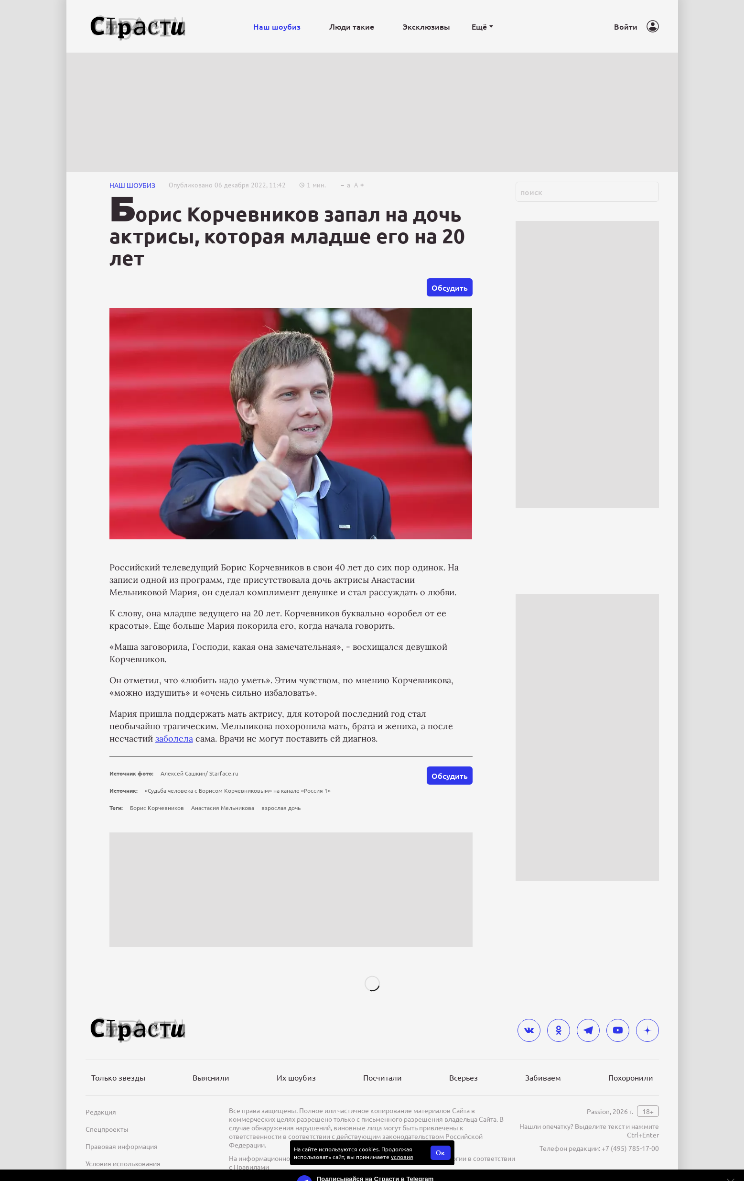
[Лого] (138, 26)
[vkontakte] (529, 1030)
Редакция (101, 1111)
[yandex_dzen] (647, 1030)
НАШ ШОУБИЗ (132, 185)
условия (402, 1156)
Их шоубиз (296, 1077)
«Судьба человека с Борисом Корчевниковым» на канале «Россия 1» (238, 790)
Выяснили (211, 1077)
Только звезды (118, 1077)
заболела (174, 738)
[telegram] (588, 1030)
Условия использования (123, 1163)
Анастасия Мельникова (222, 807)
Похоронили (630, 1077)
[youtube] (617, 1030)
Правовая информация (122, 1146)
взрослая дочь (281, 807)
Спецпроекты (107, 1129)
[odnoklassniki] (558, 1030)
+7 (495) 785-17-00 (630, 1148)
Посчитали (382, 1077)
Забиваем (543, 1077)
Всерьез (463, 1077)
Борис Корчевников (157, 807)
